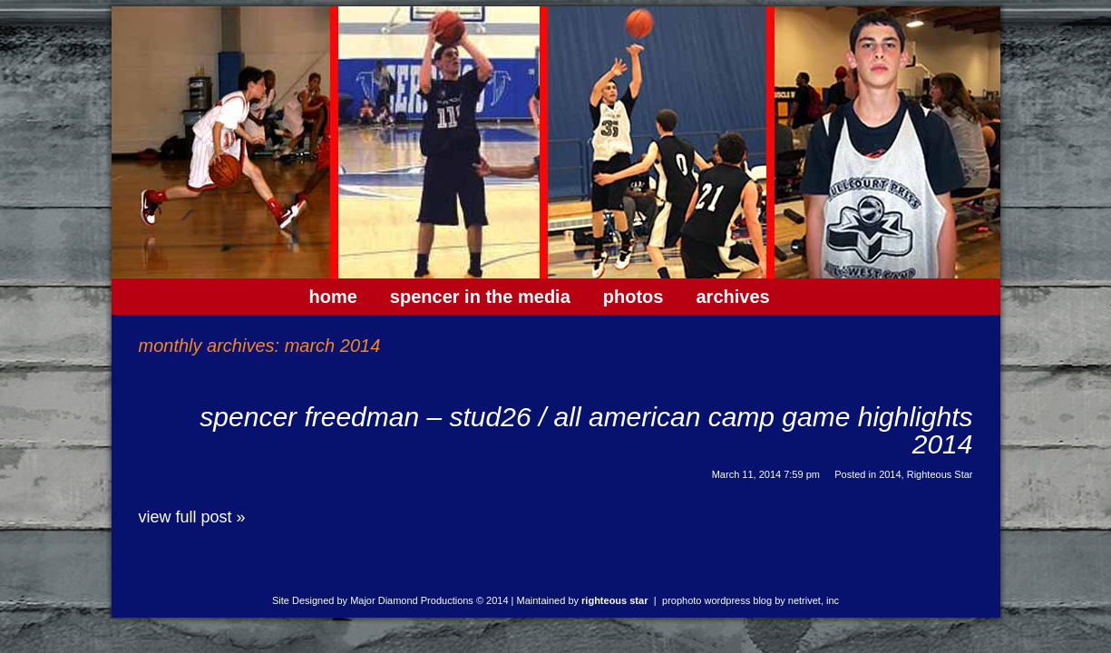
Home (333, 297)
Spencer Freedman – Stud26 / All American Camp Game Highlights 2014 (586, 430)
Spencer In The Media (480, 297)
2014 (890, 474)
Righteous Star (940, 474)
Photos (633, 297)
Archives (732, 297)
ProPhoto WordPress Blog (717, 600)
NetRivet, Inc (813, 600)
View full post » (192, 517)
